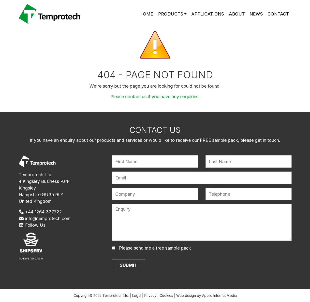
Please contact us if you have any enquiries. (155, 96)
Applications (207, 13)
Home (146, 13)
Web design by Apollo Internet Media (206, 295)
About (237, 13)
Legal (136, 295)
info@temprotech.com (45, 218)
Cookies (166, 295)
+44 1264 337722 (40, 211)
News (256, 13)
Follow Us (32, 225)
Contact (278, 13)
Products (170, 13)
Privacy (150, 295)
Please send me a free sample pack (155, 248)
